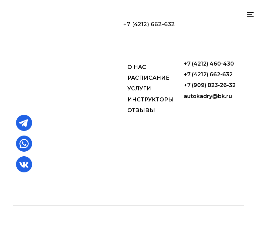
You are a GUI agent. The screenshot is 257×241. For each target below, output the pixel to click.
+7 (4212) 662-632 (149, 24)
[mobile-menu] (247, 14)
